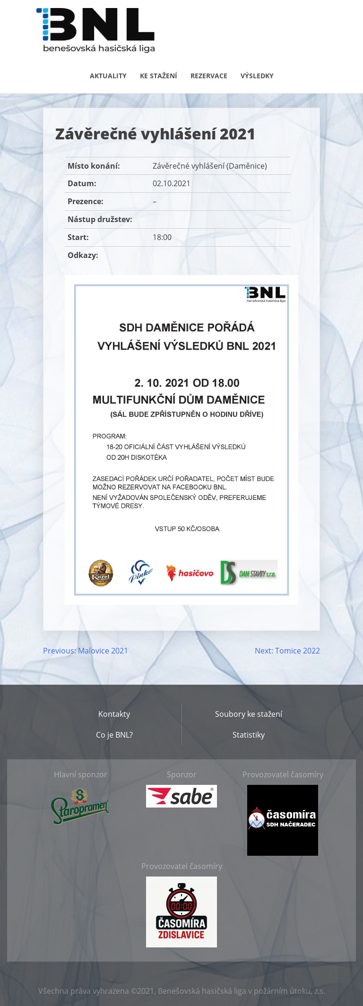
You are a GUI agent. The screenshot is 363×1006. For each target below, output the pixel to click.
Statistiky (249, 735)
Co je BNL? (114, 735)
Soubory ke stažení (248, 714)
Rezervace (208, 74)
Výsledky (257, 74)
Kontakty (114, 714)
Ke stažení (158, 74)
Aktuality (108, 74)
